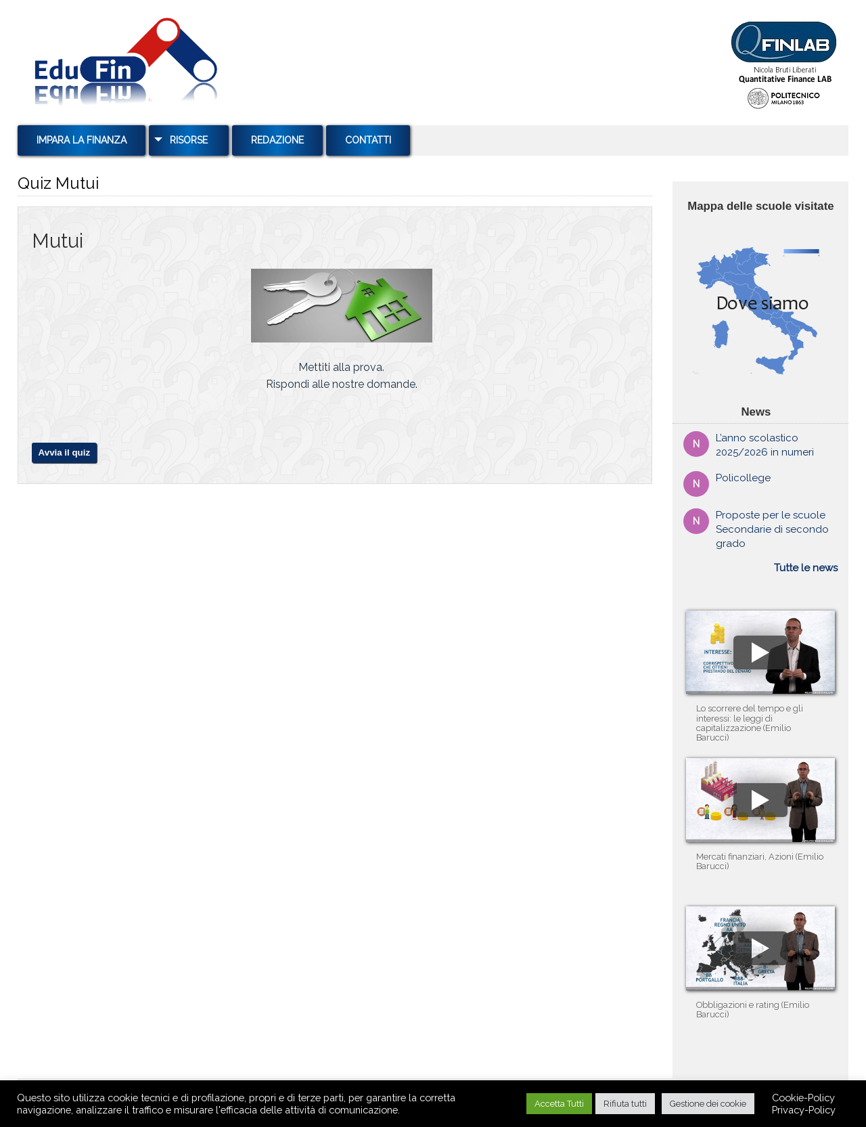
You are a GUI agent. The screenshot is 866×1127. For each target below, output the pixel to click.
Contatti (368, 140)
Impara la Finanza (82, 140)
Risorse (189, 140)
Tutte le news (806, 568)
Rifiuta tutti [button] (625, 1104)
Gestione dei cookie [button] (708, 1104)
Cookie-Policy (803, 1097)
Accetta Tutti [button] (559, 1104)
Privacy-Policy (804, 1109)
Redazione (277, 140)
